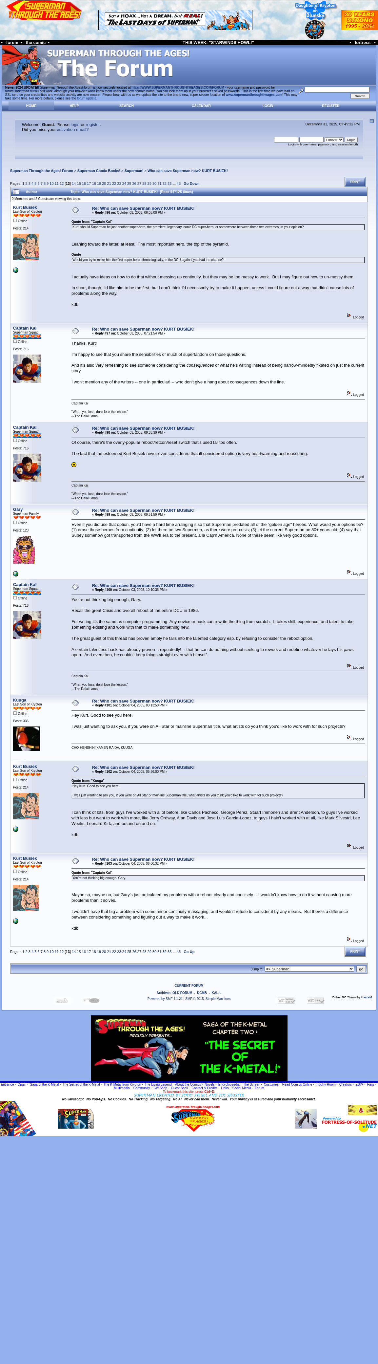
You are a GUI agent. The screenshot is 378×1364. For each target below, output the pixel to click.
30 (154, 183)
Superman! (134, 171)
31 (159, 183)
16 (84, 183)
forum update (86, 98)
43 (179, 183)
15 (79, 183)
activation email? (73, 129)
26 (134, 183)
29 (149, 183)
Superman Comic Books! (98, 171)
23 (119, 183)
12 (62, 183)
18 (94, 183)
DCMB (202, 993)
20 (104, 183)
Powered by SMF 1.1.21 (165, 999)
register (93, 124)
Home (31, 106)
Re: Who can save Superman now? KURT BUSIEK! (143, 208)
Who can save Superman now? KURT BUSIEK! (188, 171)
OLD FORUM (182, 993)
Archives (163, 993)
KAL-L (216, 993)
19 (99, 183)
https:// (178, 87)
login (74, 124)
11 (57, 183)
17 (89, 183)
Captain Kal (25, 328)
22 (114, 183)
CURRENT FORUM (188, 985)
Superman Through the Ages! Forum (41, 171)
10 (51, 183)
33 (169, 183)
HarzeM (366, 997)
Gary (18, 509)
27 (139, 183)
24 (124, 183)
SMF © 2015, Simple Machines (207, 999)
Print (355, 182)
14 (74, 183)
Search (126, 106)
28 (144, 183)
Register (330, 106)
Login (268, 106)
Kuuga (19, 700)
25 (129, 183)
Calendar (201, 106)
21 (109, 183)
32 (165, 183)
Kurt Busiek (25, 207)
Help (74, 106)
